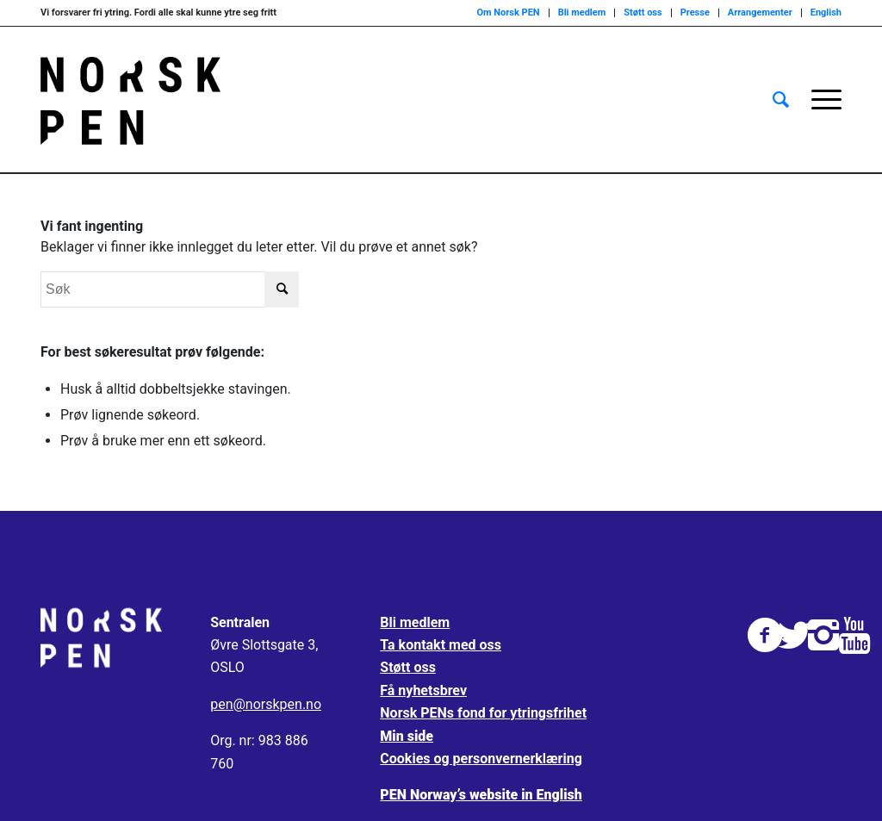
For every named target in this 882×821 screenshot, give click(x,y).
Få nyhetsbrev (423, 690)
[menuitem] (780, 100)
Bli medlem (582, 12)
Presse (695, 12)
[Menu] (821, 100)
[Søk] (780, 100)
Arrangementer (760, 12)
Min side (406, 736)
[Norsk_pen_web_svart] (130, 100)
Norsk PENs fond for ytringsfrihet (483, 713)
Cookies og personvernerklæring (480, 758)
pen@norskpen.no (265, 704)
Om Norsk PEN (507, 12)
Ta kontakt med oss (440, 645)
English (826, 12)
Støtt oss (643, 12)
